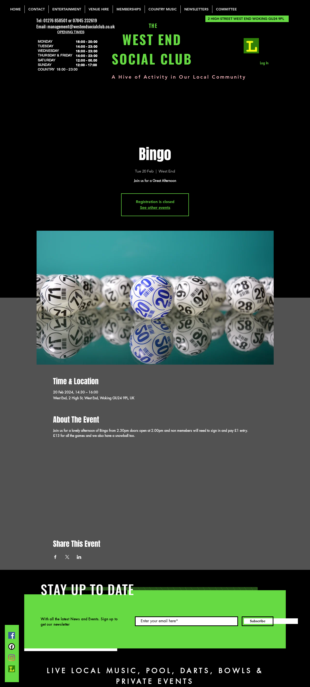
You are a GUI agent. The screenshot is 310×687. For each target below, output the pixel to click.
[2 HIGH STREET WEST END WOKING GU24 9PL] (247, 19)
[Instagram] (11, 657)
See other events (155, 207)
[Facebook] (11, 635)
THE (152, 26)
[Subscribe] (257, 621)
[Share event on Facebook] (55, 557)
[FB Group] (11, 646)
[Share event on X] (67, 557)
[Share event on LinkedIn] (79, 557)
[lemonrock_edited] (251, 45)
